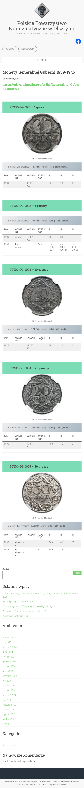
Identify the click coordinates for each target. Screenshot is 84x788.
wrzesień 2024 (9, 647)
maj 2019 (6, 680)
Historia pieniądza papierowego (17, 601)
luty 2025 (6, 642)
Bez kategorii (8, 745)
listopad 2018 (9, 690)
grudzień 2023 (9, 661)
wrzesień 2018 (9, 695)
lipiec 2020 (7, 671)
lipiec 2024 (7, 652)
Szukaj (5, 569)
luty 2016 (6, 724)
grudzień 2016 (9, 719)
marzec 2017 (8, 709)
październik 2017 (10, 704)
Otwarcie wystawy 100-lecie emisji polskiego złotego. (28, 606)
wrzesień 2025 (9, 637)
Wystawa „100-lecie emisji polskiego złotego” (24, 611)
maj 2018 (6, 700)
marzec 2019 (8, 685)
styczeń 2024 (9, 656)
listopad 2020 (9, 666)
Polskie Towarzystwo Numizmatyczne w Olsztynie (42, 26)
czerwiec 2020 (9, 676)
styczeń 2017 (9, 714)
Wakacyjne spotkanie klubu (15, 616)
